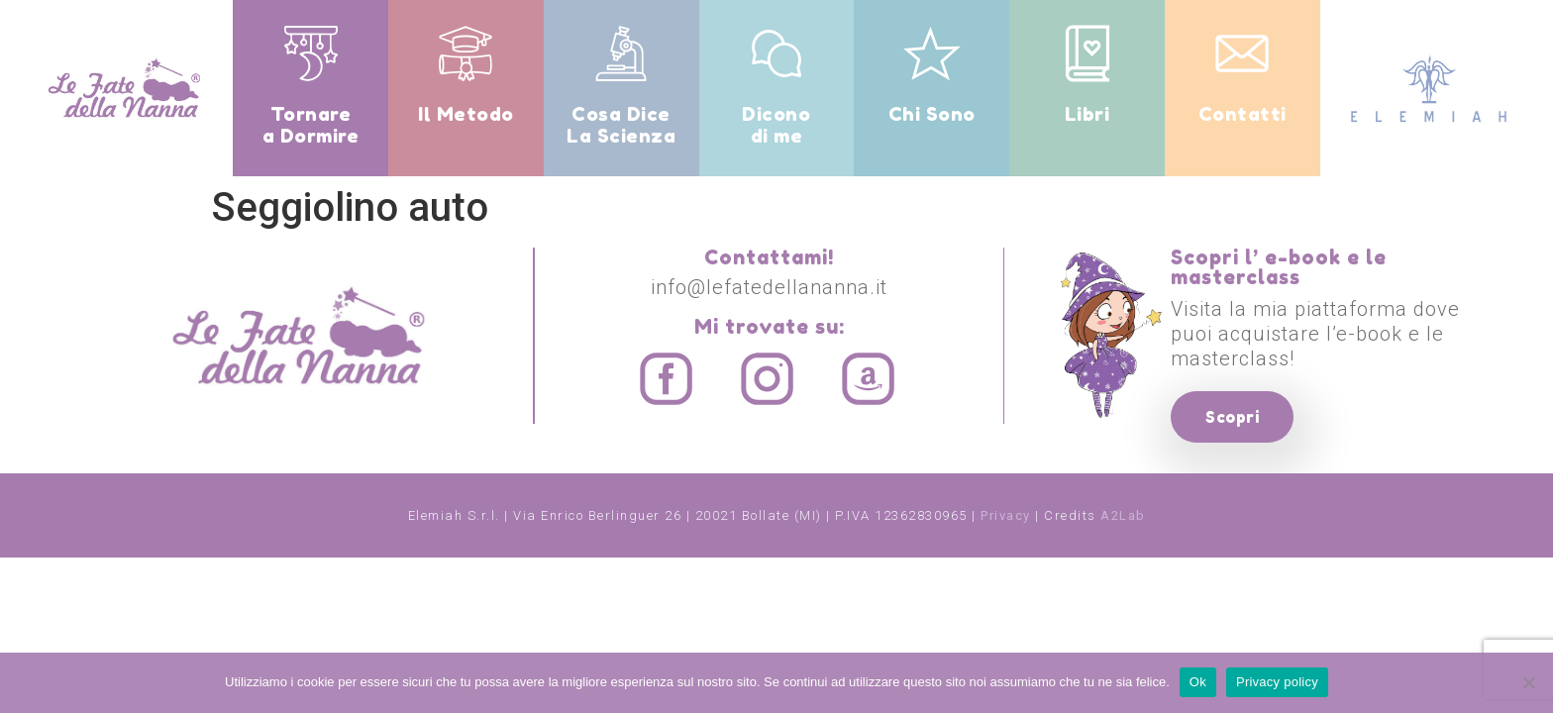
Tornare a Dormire (311, 124)
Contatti (1242, 113)
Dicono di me (776, 124)
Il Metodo (466, 113)
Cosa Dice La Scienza (621, 124)
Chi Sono (932, 113)
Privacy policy (1277, 681)
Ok (1198, 681)
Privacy (1006, 515)
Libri (1087, 113)
